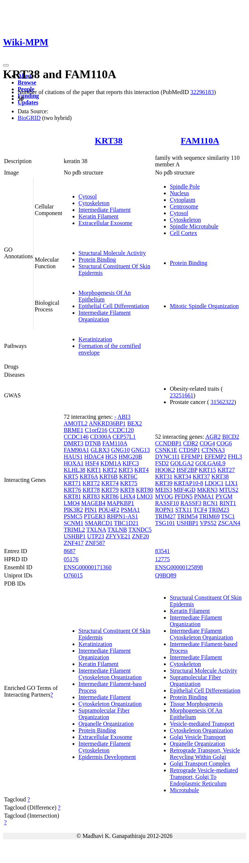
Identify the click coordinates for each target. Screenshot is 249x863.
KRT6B (108, 476)
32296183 (202, 92)
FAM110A (200, 140)
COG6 (224, 443)
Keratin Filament (98, 216)
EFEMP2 (215, 456)
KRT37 (201, 476)
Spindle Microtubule (194, 226)
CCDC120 (121, 430)
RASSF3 (190, 503)
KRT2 (110, 470)
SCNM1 (73, 523)
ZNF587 (95, 543)
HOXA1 (74, 463)
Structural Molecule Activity (112, 253)
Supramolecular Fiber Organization (104, 713)
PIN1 (90, 510)
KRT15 (207, 470)
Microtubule (184, 790)
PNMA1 (204, 496)
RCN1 (210, 503)
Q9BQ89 (165, 575)
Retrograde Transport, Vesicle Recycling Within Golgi (205, 753)
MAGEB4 (93, 503)
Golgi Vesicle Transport (198, 737)
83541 (162, 551)
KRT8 (127, 490)
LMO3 (145, 496)
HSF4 (92, 463)
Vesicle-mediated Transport (202, 724)
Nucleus (179, 193)
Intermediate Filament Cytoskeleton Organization (110, 673)
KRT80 (144, 490)
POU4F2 (108, 510)
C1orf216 (96, 430)
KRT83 (91, 496)
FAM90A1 (76, 450)
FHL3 (235, 456)
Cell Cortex (183, 233)
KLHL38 (74, 470)
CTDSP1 (189, 450)
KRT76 (72, 490)
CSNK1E (166, 450)
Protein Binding (97, 259)
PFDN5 (184, 496)
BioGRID (29, 118)
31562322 (222, 402)
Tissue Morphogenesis (196, 704)
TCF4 (200, 510)
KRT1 (94, 470)
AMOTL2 (76, 423)
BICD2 (230, 437)
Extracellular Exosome (105, 223)
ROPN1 (164, 510)
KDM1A (110, 463)
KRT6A (89, 476)
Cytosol (87, 196)
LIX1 (231, 483)
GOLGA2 (182, 463)
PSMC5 (73, 516)
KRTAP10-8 (188, 483)
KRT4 (141, 470)
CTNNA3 (213, 450)
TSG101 (165, 523)
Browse (27, 82)
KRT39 (163, 483)
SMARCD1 (99, 523)
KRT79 (110, 490)
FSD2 (162, 463)
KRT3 (126, 470)
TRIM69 (209, 516)
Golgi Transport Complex (200, 763)
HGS (111, 456)
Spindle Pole (185, 186)
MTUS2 (228, 490)
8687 (70, 551)
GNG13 (140, 450)
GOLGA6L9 (210, 463)
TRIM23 (218, 510)
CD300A (100, 437)
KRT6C (128, 476)
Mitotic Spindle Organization (204, 306)
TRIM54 (187, 516)
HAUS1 (73, 456)
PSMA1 (130, 510)
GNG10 (120, 450)
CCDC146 (76, 437)
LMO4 (72, 503)
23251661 (181, 395)
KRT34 (182, 476)
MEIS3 (163, 490)
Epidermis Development (107, 757)
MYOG (164, 496)
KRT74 (110, 483)
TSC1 (228, 516)
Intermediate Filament (104, 210)
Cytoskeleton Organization (110, 704)
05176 (71, 559)
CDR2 (190, 443)
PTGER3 (95, 516)
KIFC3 (130, 463)
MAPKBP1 (120, 503)
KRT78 (91, 490)
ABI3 (124, 417)
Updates (28, 102)
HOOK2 (165, 470)
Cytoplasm (182, 200)
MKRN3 (207, 490)
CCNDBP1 (168, 443)
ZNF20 (140, 536)
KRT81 (72, 496)
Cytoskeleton (93, 203)
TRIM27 (165, 516)
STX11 (183, 510)
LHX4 (127, 496)
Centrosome (184, 206)
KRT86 (110, 496)
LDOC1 (214, 483)
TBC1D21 (126, 523)
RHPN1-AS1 (122, 516)
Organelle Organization (106, 724)
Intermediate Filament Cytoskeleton (104, 747)
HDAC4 (94, 456)
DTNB (93, 443)
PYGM (223, 496)
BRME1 (73, 430)
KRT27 (226, 470)
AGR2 (213, 437)
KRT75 (128, 483)
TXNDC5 (139, 530)
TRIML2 (74, 530)
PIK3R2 (73, 510)
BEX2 (134, 423)
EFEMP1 (192, 456)
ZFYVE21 (118, 536)
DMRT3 (73, 443)
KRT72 (91, 483)
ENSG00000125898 (179, 567)
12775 (162, 559)
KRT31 (163, 476)
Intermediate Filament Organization (104, 316)
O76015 (73, 575)
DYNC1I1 (167, 456)
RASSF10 (167, 503)
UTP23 (95, 536)
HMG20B (130, 456)
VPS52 (208, 523)
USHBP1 (75, 536)
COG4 (207, 443)
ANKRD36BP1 (107, 423)
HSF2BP (186, 470)
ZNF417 (74, 543)
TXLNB (117, 530)
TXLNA (96, 530)
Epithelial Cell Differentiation (113, 306)
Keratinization (95, 339)
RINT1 (228, 503)
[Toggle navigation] (6, 65)
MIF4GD (184, 490)
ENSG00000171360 (88, 567)
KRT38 (108, 140)
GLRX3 (100, 450)
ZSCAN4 (229, 523)
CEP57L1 (124, 437)
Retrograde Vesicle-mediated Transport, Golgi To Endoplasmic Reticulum (204, 777)
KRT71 (72, 483)
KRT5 (71, 476)
